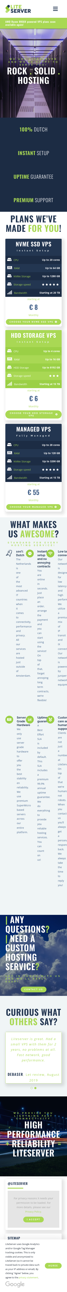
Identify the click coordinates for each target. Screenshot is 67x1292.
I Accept (33, 1214)
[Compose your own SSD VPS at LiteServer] (33, 414)
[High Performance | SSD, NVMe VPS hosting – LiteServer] (18, 6)
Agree (53, 1265)
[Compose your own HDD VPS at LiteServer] (33, 507)
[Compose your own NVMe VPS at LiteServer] (33, 322)
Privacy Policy (33, 1206)
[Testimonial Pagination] (32, 1083)
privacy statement (28, 1277)
